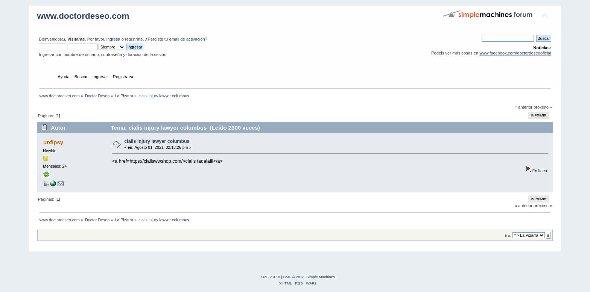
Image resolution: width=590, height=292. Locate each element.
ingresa (113, 39)
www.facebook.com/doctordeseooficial (515, 53)
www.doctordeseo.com (83, 16)
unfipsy (53, 142)
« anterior (523, 107)
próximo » (543, 107)
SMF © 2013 (293, 277)
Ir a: (508, 235)
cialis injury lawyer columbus (156, 141)
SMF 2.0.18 (270, 277)
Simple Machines (320, 277)
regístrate (134, 39)
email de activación (187, 39)
